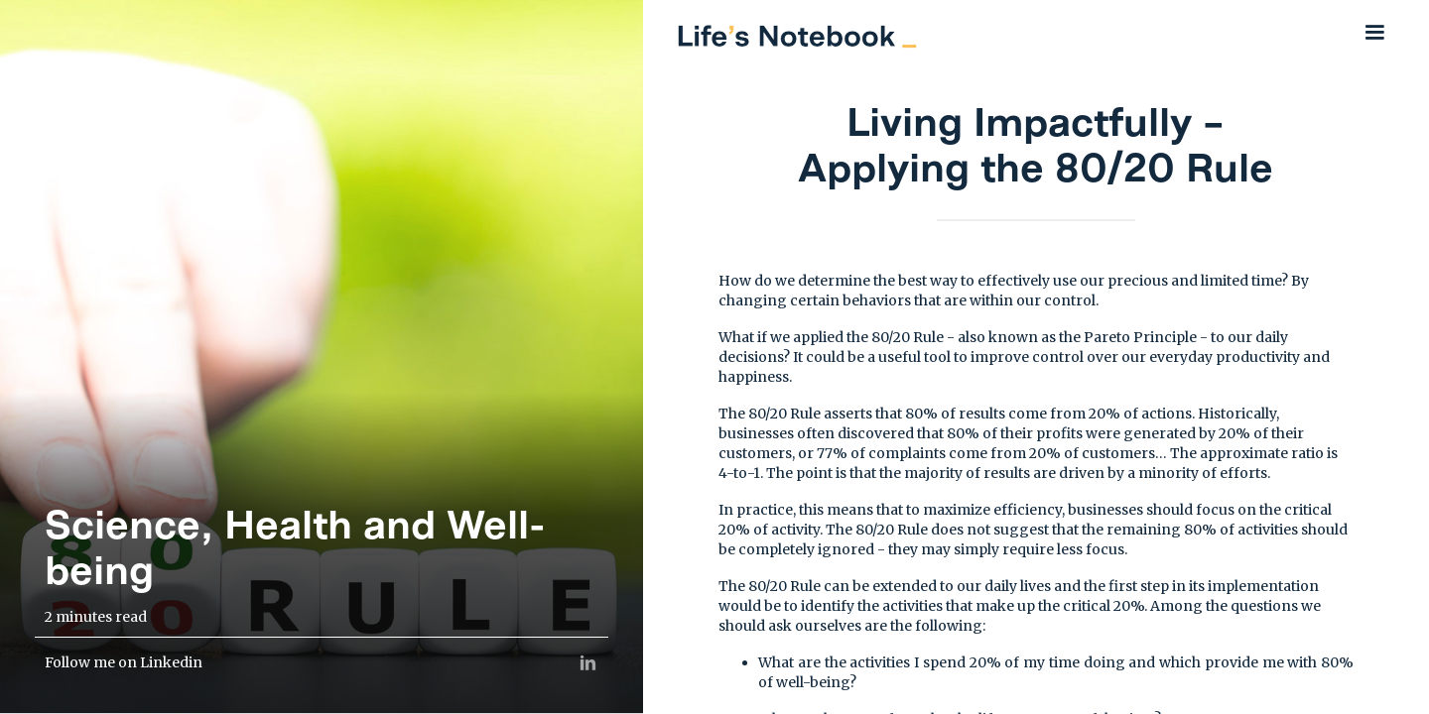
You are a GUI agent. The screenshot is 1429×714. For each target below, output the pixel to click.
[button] (1374, 32)
